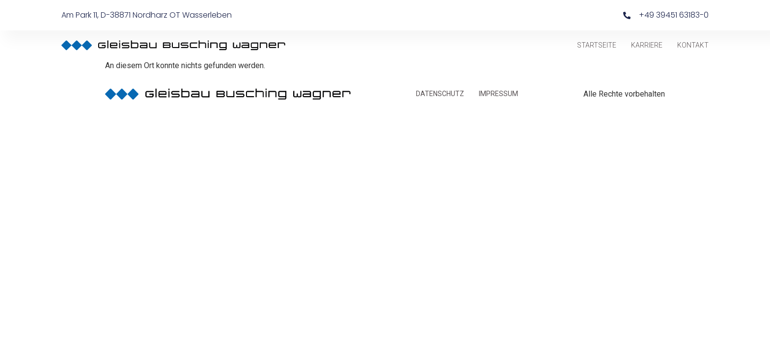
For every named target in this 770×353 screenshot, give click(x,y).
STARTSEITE (596, 45)
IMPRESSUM (498, 94)
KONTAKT (693, 45)
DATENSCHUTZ (440, 94)
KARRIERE (646, 45)
